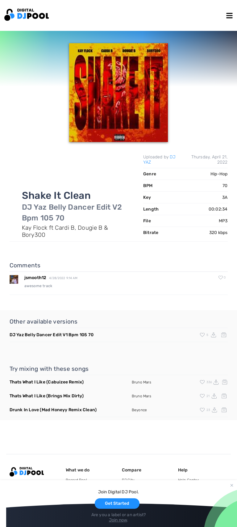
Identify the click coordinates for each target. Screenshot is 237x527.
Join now (118, 520)
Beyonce (139, 410)
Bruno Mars (141, 382)
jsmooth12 (35, 277)
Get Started (117, 503)
